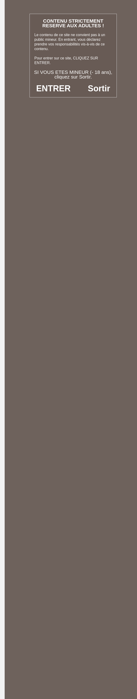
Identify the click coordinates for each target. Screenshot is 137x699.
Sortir (99, 88)
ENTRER (53, 88)
